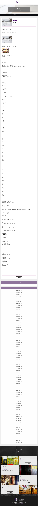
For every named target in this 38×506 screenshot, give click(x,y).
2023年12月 (19, 325)
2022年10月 (19, 355)
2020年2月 (19, 416)
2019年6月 (19, 434)
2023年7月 (19, 336)
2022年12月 (19, 351)
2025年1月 (19, 297)
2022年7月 (19, 362)
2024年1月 (19, 323)
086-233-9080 (4, 491)
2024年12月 (19, 299)
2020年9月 (19, 408)
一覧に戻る (19, 277)
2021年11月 (19, 379)
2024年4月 (19, 316)
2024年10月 (19, 303)
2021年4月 (19, 392)
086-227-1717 (22, 481)
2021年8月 (19, 386)
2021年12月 (19, 377)
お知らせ (19, 287)
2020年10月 (19, 405)
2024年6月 (19, 312)
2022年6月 (19, 364)
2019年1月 (19, 445)
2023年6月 (19, 338)
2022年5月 (19, 366)
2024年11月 (19, 301)
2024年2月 (19, 321)
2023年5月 (19, 340)
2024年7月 (19, 310)
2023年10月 (19, 329)
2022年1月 (19, 375)
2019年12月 (19, 421)
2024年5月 (19, 314)
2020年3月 (19, 414)
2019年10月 (19, 425)
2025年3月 (19, 292)
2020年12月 (19, 401)
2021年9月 (19, 384)
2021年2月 (19, 397)
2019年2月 (19, 442)
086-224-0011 (22, 462)
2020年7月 (19, 412)
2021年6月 (19, 388)
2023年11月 (19, 327)
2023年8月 (19, 334)
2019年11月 (19, 423)
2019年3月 (19, 440)
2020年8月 (19, 410)
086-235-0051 (4, 472)
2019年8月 (19, 429)
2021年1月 (19, 399)
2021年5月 (19, 390)
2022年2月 (19, 373)
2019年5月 (19, 436)
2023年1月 (19, 349)
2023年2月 (19, 347)
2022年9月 (19, 358)
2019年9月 (19, 427)
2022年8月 (19, 360)
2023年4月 (19, 342)
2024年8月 (19, 308)
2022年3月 (19, 371)
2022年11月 (19, 353)
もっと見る (28, 465)
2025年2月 (19, 295)
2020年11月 (19, 403)
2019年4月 (19, 438)
